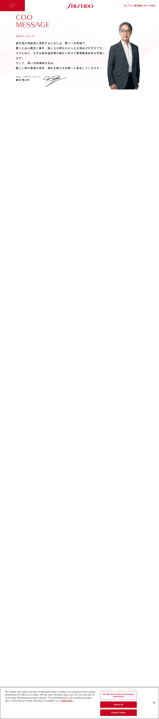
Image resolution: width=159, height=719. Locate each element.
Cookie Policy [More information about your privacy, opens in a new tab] (66, 701)
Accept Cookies (118, 713)
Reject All (118, 705)
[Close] (154, 703)
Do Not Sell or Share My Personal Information (118, 696)
